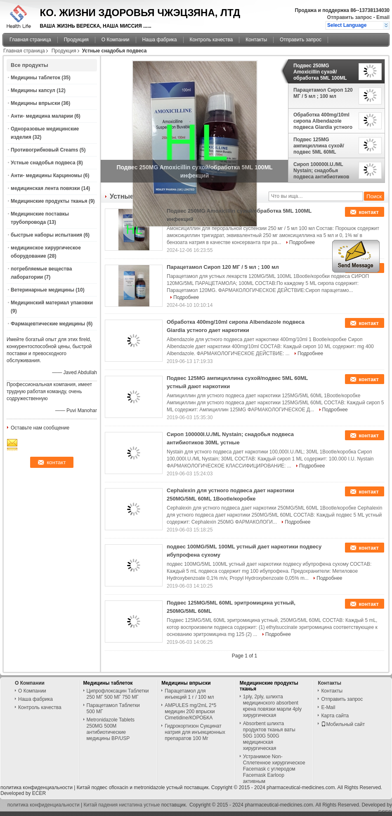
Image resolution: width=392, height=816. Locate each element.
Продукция (76, 40)
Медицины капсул (33, 90)
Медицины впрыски (35, 103)
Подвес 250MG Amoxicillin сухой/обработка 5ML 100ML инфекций (320, 72)
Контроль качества (211, 40)
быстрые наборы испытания (46, 235)
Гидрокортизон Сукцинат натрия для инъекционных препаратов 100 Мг (195, 732)
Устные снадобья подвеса (43, 163)
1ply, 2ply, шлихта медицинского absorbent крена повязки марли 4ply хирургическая (272, 706)
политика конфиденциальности (36, 787)
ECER (39, 793)
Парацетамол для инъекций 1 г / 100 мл (189, 694)
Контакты (256, 40)
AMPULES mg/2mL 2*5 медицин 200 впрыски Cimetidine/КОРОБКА (190, 711)
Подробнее (302, 242)
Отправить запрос (350, 17)
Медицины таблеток (35, 78)
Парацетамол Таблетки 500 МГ (113, 708)
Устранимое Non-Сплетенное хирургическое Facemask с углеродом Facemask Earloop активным (274, 769)
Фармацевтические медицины (48, 324)
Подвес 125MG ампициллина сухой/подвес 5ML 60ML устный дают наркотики (322, 146)
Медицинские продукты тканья (49, 201)
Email (383, 17)
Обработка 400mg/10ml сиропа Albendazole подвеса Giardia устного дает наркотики (322, 121)
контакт (369, 212)
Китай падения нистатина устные (122, 805)
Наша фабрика (159, 40)
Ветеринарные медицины (42, 290)
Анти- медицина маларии (42, 116)
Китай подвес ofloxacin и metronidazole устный (130, 787)
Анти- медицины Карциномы (46, 175)
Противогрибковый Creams (44, 150)
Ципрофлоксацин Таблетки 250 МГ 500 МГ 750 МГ (118, 694)
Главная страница (30, 40)
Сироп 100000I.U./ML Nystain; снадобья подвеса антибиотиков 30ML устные (321, 170)
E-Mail (328, 707)
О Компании (116, 40)
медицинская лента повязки (45, 188)
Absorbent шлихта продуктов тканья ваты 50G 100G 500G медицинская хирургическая (269, 736)
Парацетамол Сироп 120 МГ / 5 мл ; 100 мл (323, 93)
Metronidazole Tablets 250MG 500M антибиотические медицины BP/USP (111, 729)
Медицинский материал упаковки (52, 303)
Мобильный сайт (343, 724)
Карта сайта (335, 716)
